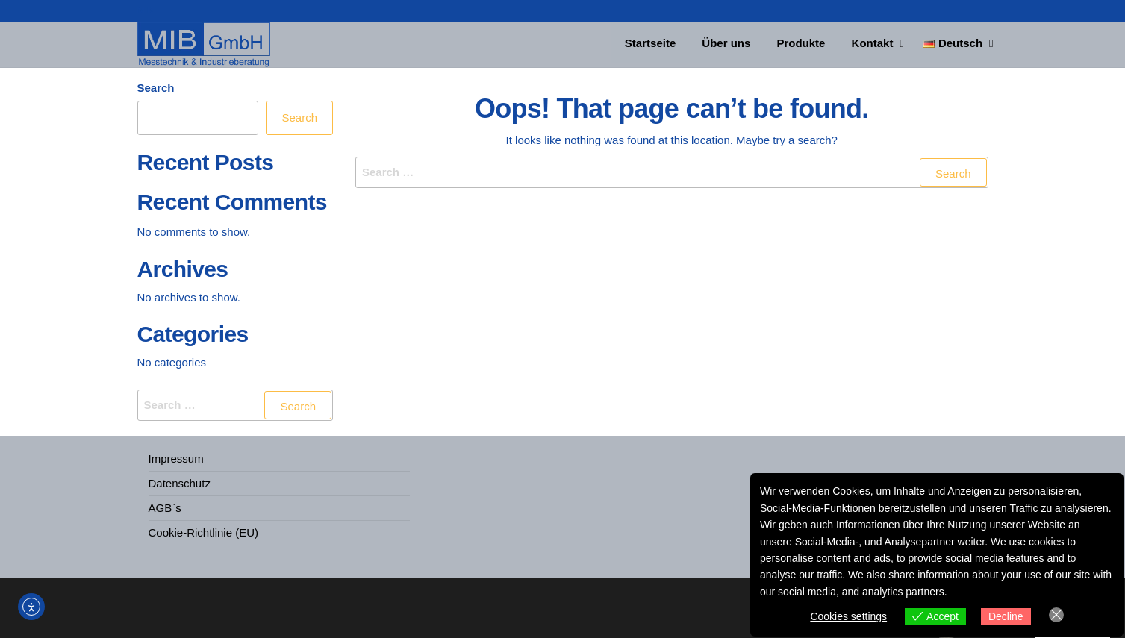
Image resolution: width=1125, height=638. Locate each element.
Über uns (732, 44)
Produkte (803, 44)
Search (156, 87)
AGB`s (165, 507)
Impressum (176, 458)
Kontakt (870, 44)
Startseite (660, 44)
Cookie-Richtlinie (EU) (204, 532)
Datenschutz (180, 483)
